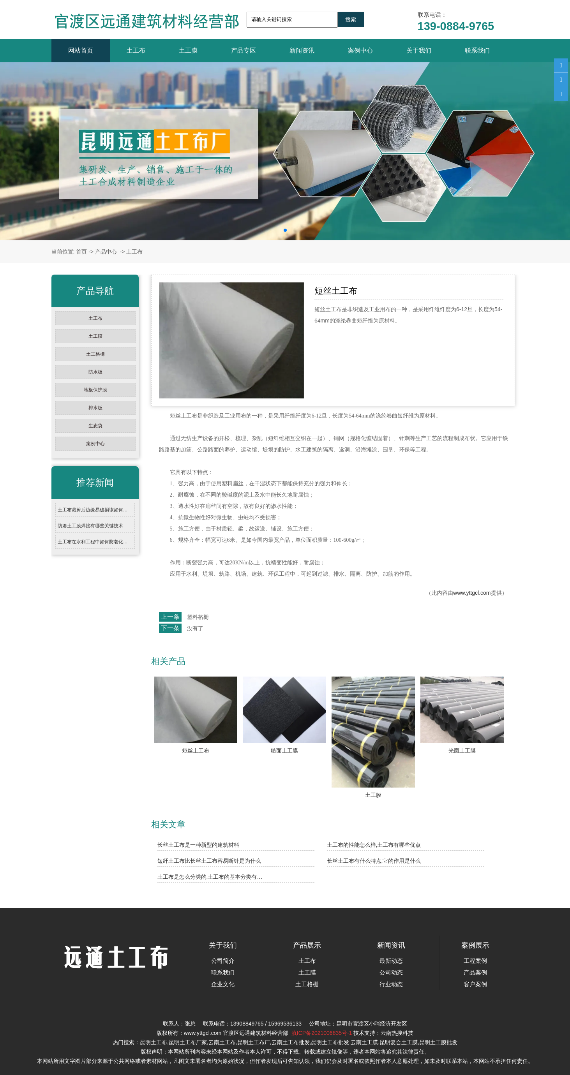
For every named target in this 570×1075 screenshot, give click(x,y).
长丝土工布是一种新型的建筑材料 (198, 845)
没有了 (195, 628)
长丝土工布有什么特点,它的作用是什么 (374, 861)
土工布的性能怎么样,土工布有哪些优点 (374, 845)
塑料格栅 (198, 617)
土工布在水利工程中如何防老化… (93, 542)
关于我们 (418, 50)
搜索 (350, 19)
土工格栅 (95, 354)
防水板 (95, 372)
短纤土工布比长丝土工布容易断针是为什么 (209, 861)
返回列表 (165, 645)
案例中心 (360, 50)
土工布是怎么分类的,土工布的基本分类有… (210, 877)
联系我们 (477, 50)
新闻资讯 (301, 50)
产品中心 (106, 251)
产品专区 (243, 50)
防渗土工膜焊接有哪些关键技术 (90, 526)
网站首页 (80, 50)
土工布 (136, 50)
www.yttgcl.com (472, 593)
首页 (81, 251)
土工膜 (188, 50)
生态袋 (95, 425)
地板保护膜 (95, 390)
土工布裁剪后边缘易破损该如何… (93, 510)
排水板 (95, 408)
